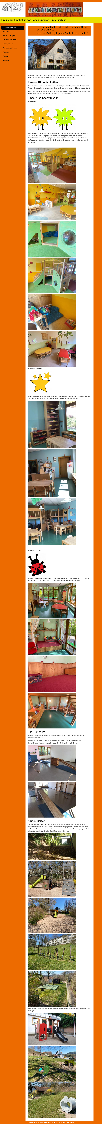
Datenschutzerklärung (67, 1122)
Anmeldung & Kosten (10, 48)
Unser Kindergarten (9, 27)
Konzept (5, 52)
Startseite (6, 31)
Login (58, 1122)
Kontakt (5, 56)
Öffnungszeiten (8, 44)
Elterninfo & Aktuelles (10, 40)
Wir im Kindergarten (9, 35)
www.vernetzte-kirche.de (47, 1122)
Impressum (6, 60)
